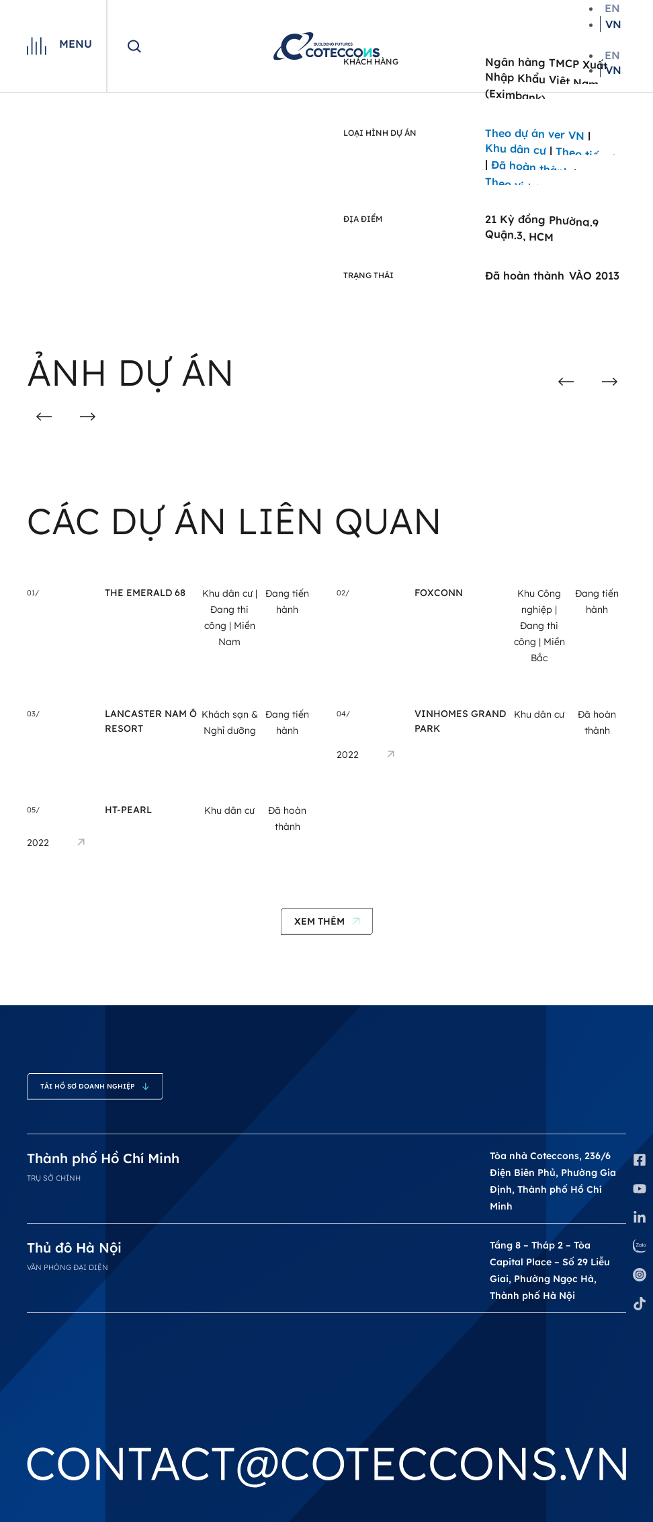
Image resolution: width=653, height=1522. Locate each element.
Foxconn (439, 593)
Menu (75, 43)
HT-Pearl (128, 810)
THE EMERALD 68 (145, 593)
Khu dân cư (227, 593)
